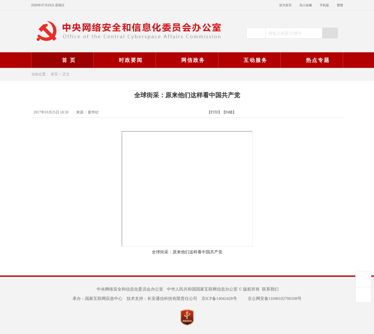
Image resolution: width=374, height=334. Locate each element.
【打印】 (214, 112)
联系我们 (270, 289)
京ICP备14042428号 (219, 298)
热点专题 (311, 60)
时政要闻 (124, 60)
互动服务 (248, 60)
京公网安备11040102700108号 (271, 298)
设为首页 (285, 5)
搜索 (330, 33)
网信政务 (186, 60)
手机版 (324, 5)
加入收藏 (305, 5)
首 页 (62, 60)
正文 (66, 74)
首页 (54, 74)
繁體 (340, 5)
